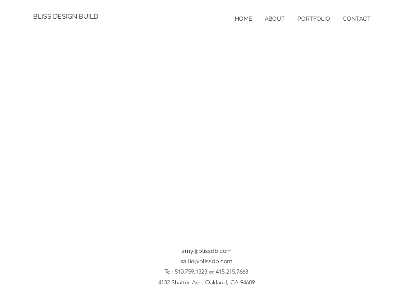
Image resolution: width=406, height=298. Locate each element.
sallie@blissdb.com (206, 261)
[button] (203, 136)
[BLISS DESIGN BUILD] (67, 16)
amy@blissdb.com (206, 251)
